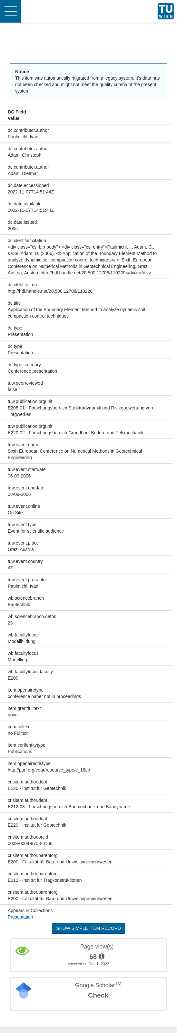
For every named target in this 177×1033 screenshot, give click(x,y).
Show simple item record (88, 928)
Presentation (20, 917)
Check (98, 995)
